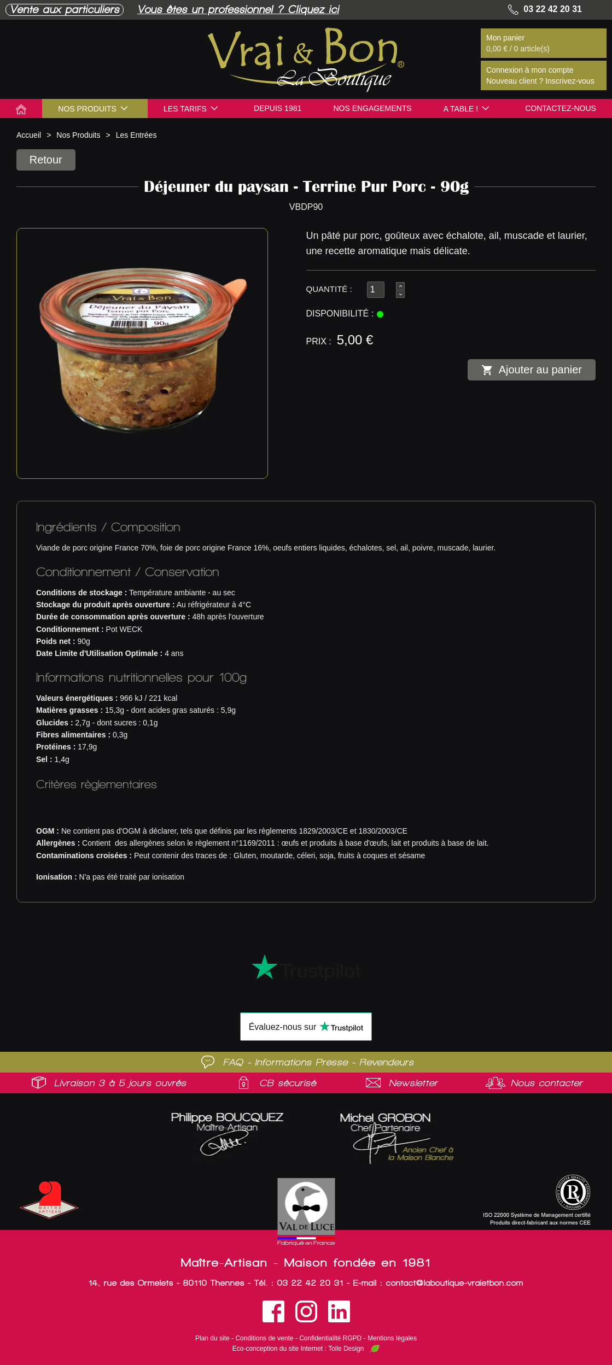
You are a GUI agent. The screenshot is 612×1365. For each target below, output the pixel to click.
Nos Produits (78, 135)
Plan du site (212, 1338)
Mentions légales (392, 1338)
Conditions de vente (264, 1338)
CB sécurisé (287, 1082)
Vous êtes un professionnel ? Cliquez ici (238, 9)
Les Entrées (136, 135)
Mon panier (505, 37)
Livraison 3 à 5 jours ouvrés (120, 1082)
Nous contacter (547, 1082)
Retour (46, 160)
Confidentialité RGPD (330, 1338)
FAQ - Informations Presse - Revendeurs (318, 1062)
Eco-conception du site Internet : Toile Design (298, 1348)
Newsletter (413, 1082)
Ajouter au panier (531, 370)
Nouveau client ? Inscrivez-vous (540, 81)
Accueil (28, 135)
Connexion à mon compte (530, 70)
